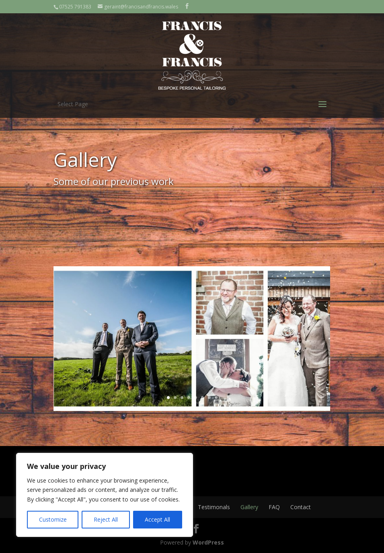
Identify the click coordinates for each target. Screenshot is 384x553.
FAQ (274, 507)
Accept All (157, 519)
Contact (300, 507)
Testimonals (214, 507)
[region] (104, 495)
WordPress (208, 542)
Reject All (106, 519)
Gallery (249, 507)
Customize (53, 519)
